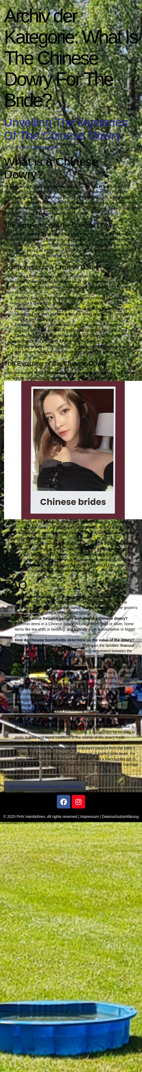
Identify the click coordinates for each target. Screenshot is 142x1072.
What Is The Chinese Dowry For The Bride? (44, 786)
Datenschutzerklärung (120, 816)
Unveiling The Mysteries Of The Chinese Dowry (65, 129)
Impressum (89, 816)
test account (46, 147)
